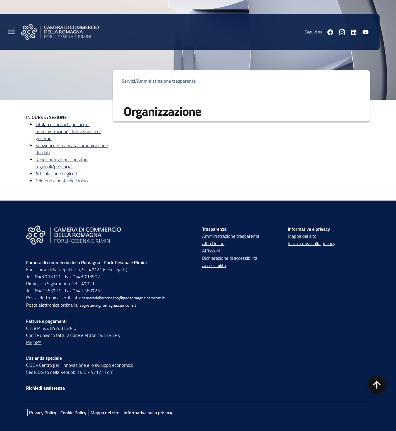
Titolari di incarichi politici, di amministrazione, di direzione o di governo (68, 131)
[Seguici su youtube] (363, 31)
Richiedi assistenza (45, 387)
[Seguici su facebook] (328, 31)
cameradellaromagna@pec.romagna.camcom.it (123, 298)
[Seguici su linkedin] (351, 31)
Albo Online (213, 243)
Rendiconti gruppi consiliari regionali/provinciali (61, 163)
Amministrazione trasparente (166, 80)
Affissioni (211, 250)
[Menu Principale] (11, 32)
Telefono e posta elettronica (62, 180)
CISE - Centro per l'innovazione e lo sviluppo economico (79, 365)
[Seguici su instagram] (340, 31)
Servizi (128, 80)
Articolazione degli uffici (58, 173)
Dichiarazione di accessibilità (229, 258)
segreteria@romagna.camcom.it (107, 305)
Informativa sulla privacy (311, 243)
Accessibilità (214, 265)
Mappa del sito (302, 236)
